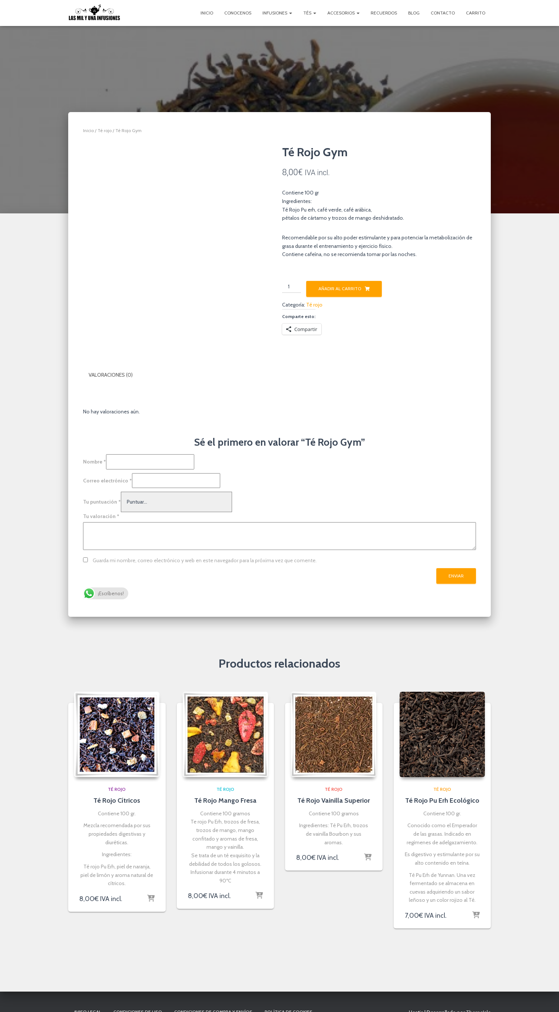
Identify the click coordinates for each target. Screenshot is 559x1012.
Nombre (94, 460)
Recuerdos (384, 13)
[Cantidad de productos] (291, 287)
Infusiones (277, 13)
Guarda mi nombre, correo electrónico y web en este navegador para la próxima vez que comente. (205, 559)
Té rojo (104, 130)
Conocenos (237, 13)
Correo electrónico (107, 479)
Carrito (475, 13)
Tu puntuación (102, 500)
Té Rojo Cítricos (116, 799)
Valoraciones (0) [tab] (111, 374)
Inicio (207, 13)
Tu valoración (101, 515)
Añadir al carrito (339, 288)
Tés (309, 13)
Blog (414, 13)
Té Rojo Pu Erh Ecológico (442, 799)
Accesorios (343, 13)
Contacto (443, 13)
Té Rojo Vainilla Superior (333, 799)
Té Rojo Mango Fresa (225, 799)
